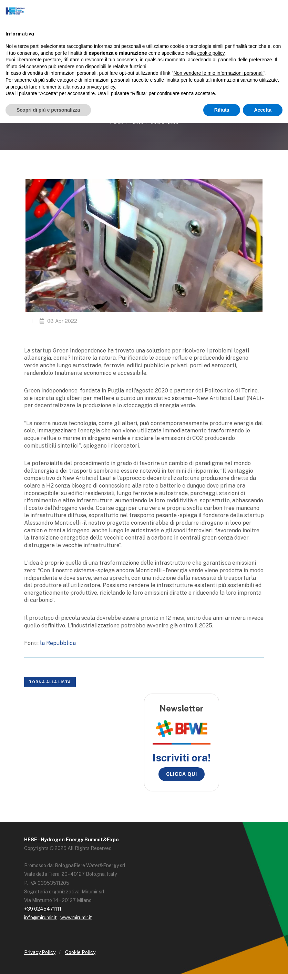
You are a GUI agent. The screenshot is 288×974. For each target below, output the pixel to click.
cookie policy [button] (210, 53)
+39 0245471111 (42, 909)
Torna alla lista (50, 682)
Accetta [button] (262, 110)
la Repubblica (58, 643)
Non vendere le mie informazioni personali (218, 73)
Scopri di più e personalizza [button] (48, 110)
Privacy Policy (39, 952)
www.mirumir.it (76, 917)
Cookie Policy (80, 952)
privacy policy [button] (100, 87)
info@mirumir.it (40, 917)
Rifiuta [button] (221, 110)
